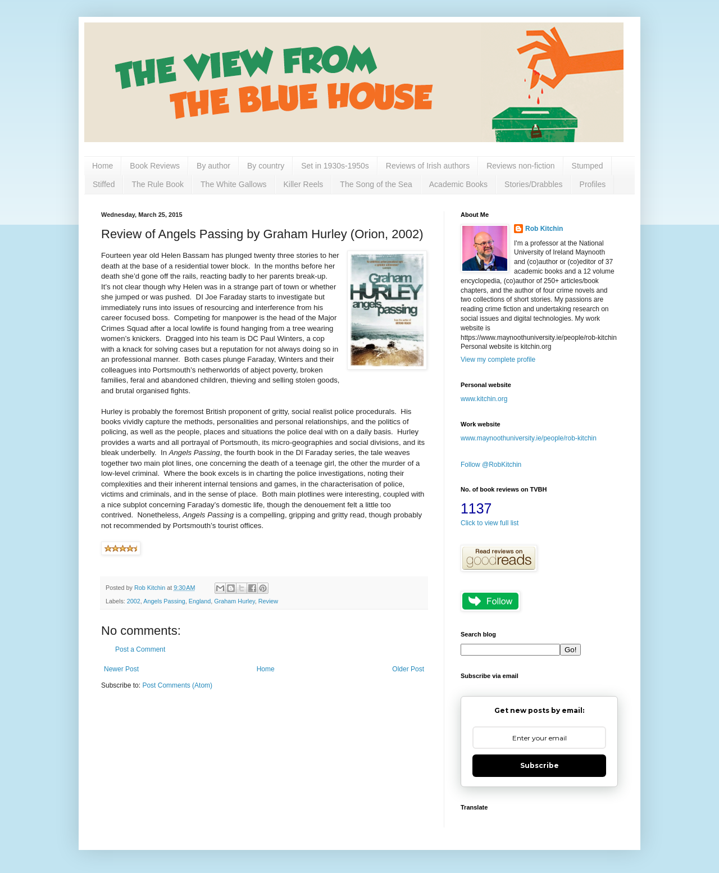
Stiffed (104, 184)
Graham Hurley (234, 601)
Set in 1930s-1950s (335, 165)
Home (102, 165)
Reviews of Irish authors (428, 165)
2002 (133, 601)
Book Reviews (155, 165)
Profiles (593, 184)
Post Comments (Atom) (177, 685)
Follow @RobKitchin (491, 465)
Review (268, 601)
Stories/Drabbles (533, 184)
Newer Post (121, 669)
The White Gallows (233, 184)
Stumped (587, 165)
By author (213, 165)
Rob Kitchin (544, 229)
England (200, 601)
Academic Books (458, 184)
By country (265, 165)
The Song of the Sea (376, 184)
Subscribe (539, 765)
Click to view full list (489, 523)
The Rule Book (157, 184)
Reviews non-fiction (520, 165)
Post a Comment (140, 649)
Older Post (408, 669)
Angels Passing (164, 601)
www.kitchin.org (484, 399)
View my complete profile (498, 359)
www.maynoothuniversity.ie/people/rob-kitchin (529, 438)
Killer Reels (304, 184)
